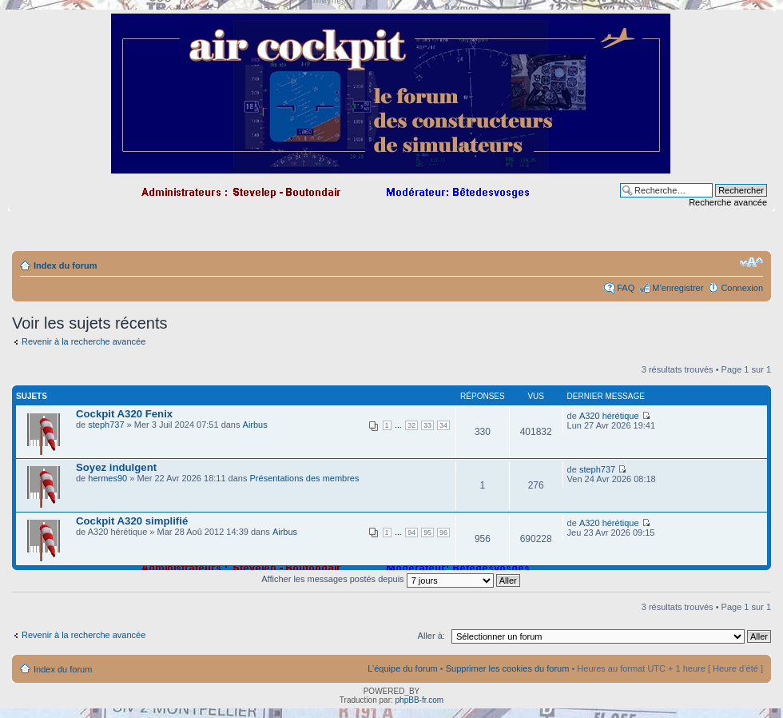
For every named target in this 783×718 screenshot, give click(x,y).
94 (411, 533)
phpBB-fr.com (419, 700)
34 (443, 425)
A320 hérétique (609, 416)
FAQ (625, 288)
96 (443, 533)
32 (411, 425)
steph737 (106, 424)
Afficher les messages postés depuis (390, 579)
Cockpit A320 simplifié (132, 521)
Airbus (255, 424)
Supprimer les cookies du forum (508, 668)
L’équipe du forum (402, 668)
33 (427, 425)
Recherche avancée (728, 202)
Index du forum (65, 265)
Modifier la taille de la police (751, 262)
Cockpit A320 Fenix (124, 414)
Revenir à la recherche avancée (83, 341)
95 (427, 533)
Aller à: (431, 635)
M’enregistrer (677, 288)
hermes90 (107, 478)
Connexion (742, 288)
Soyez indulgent (116, 467)
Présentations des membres (305, 478)
